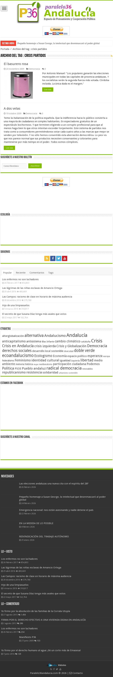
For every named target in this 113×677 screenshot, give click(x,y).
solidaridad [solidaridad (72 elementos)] (50, 372)
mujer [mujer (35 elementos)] (36, 364)
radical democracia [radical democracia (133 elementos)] (64, 367)
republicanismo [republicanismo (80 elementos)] (14, 372)
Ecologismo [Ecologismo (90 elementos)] (43, 356)
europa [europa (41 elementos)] (106, 356)
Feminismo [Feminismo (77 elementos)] (23, 360)
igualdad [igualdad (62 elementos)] (65, 360)
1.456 (23, 614)
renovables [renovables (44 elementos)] (87, 368)
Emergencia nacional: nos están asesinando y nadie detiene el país (56, 510)
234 (22, 632)
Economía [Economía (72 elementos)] (60, 355)
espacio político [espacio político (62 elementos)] (77, 355)
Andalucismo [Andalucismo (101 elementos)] (55, 335)
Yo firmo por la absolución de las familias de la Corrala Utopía (35, 611)
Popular (7, 272)
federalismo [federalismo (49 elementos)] (8, 360)
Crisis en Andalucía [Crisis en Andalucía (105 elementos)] (18, 346)
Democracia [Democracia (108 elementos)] (97, 345)
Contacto (76, 672)
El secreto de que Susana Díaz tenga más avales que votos (34, 313)
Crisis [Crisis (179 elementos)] (96, 340)
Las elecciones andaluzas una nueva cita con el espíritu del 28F (53, 483)
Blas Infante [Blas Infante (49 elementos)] (48, 341)
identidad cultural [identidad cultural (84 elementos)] (45, 360)
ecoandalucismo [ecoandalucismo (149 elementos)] (18, 355)
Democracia (34, 69)
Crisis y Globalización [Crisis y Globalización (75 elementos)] (71, 346)
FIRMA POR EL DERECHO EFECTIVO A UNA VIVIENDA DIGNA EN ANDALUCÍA (43, 619)
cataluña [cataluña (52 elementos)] (85, 341)
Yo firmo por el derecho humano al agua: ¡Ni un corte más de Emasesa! (41, 650)
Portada (4, 49)
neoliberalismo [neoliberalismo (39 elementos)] (45, 364)
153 (38, 640)
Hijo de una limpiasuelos (15, 305)
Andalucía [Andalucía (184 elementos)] (76, 335)
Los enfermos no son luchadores (20, 279)
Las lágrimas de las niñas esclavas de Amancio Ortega (32, 287)
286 (21, 623)
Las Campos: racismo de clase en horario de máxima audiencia (37, 296)
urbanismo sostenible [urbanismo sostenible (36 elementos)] (68, 373)
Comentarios (37, 272)
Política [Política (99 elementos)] (8, 368)
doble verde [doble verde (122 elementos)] (84, 350)
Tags (50, 272)
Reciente (21, 272)
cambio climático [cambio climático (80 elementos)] (67, 341)
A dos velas (12, 108)
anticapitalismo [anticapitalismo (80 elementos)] (14, 341)
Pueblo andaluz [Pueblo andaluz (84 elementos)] (34, 368)
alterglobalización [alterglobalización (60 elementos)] (13, 335)
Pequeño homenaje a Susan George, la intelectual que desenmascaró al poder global (58, 43)
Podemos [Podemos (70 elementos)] (93, 363)
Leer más (47, 89)
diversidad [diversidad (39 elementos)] (68, 351)
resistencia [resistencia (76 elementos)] (34, 372)
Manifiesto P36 (27, 637)
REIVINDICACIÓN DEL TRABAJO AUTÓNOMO (44, 536)
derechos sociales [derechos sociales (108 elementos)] (17, 350)
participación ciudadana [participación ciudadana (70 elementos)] (69, 363)
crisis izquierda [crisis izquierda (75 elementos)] (45, 346)
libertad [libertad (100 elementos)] (86, 360)
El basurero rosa (16, 64)
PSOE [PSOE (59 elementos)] (18, 368)
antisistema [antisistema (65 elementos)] (33, 341)
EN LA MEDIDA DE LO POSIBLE (36, 523)
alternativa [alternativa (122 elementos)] (34, 335)
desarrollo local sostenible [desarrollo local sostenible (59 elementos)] (47, 350)
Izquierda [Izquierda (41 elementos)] (75, 360)
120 (19, 654)
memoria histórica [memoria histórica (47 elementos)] (24, 364)
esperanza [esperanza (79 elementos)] (95, 356)
